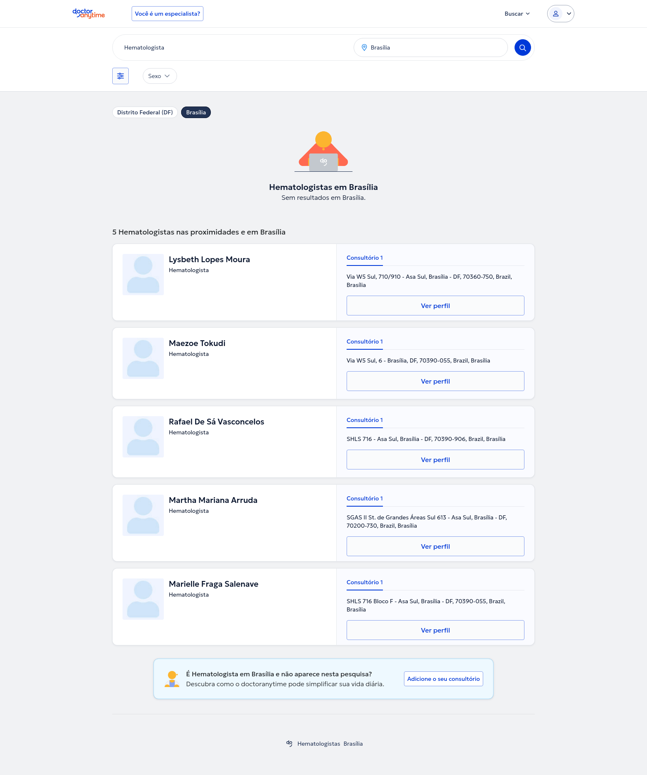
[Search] (523, 47)
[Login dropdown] (560, 13)
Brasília (196, 112)
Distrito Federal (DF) (145, 112)
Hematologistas (319, 743)
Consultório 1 (365, 257)
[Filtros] (120, 76)
